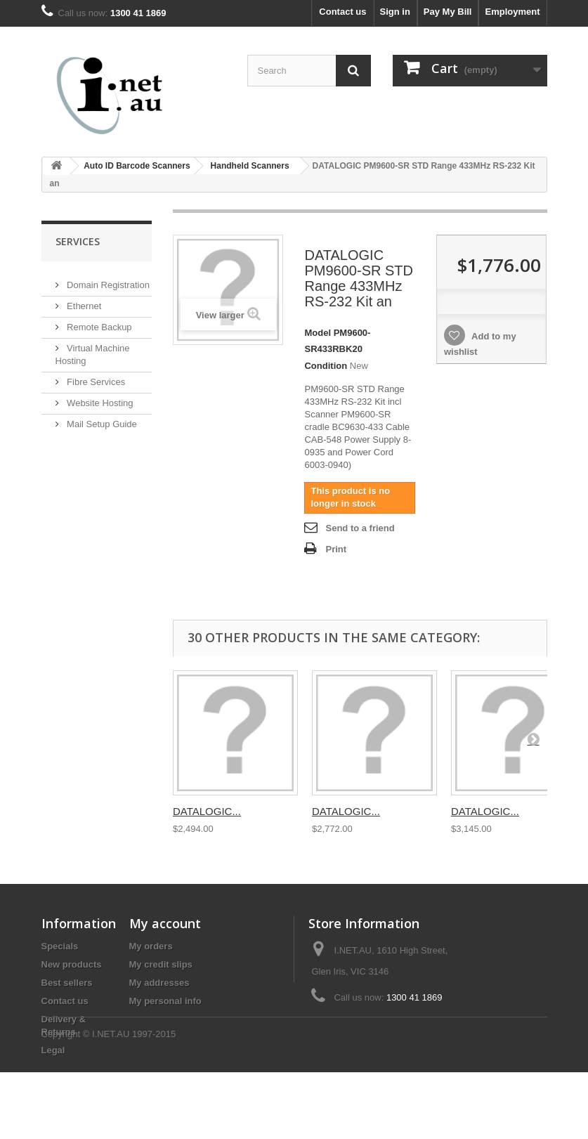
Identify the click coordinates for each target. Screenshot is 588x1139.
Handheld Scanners (250, 166)
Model (317, 332)
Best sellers (67, 982)
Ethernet (83, 300)
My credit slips (160, 964)
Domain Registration (107, 279)
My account (165, 923)
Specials (60, 946)
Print (335, 549)
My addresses (159, 982)
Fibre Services (95, 376)
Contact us (342, 11)
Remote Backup (98, 321)
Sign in (395, 11)
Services (77, 241)
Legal (53, 1050)
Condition (325, 365)
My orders (151, 946)
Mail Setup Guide (101, 418)
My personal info (165, 1001)
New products (71, 964)
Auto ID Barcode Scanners (137, 166)
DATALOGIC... (207, 811)
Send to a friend (359, 528)
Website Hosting (99, 397)
